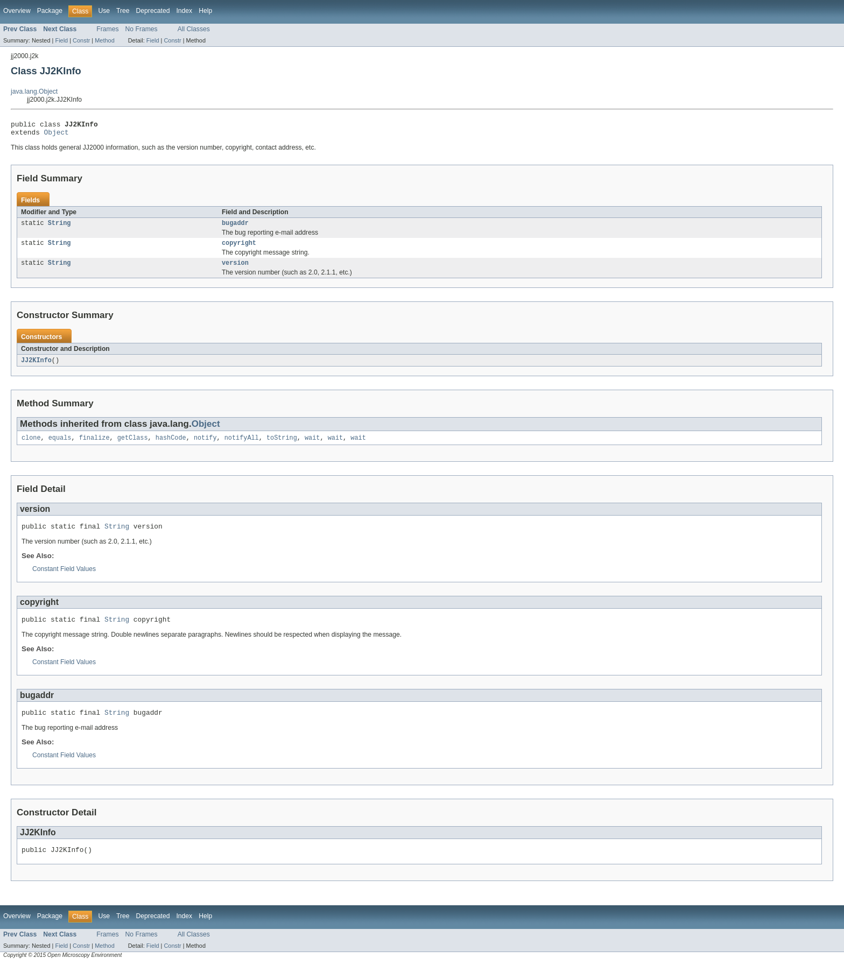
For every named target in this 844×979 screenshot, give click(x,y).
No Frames (141, 29)
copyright (239, 248)
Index (184, 11)
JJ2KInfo (36, 367)
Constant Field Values (64, 578)
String (59, 227)
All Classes (194, 29)
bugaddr (235, 227)
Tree (123, 11)
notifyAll (241, 445)
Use (104, 11)
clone (31, 445)
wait (312, 445)
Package (49, 11)
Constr (81, 40)
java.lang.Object (34, 91)
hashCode (171, 445)
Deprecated (153, 11)
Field (61, 40)
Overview (17, 11)
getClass (132, 445)
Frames (107, 29)
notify (205, 445)
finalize (94, 445)
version (235, 269)
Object (56, 135)
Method (104, 40)
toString (281, 445)
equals (60, 445)
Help (205, 11)
